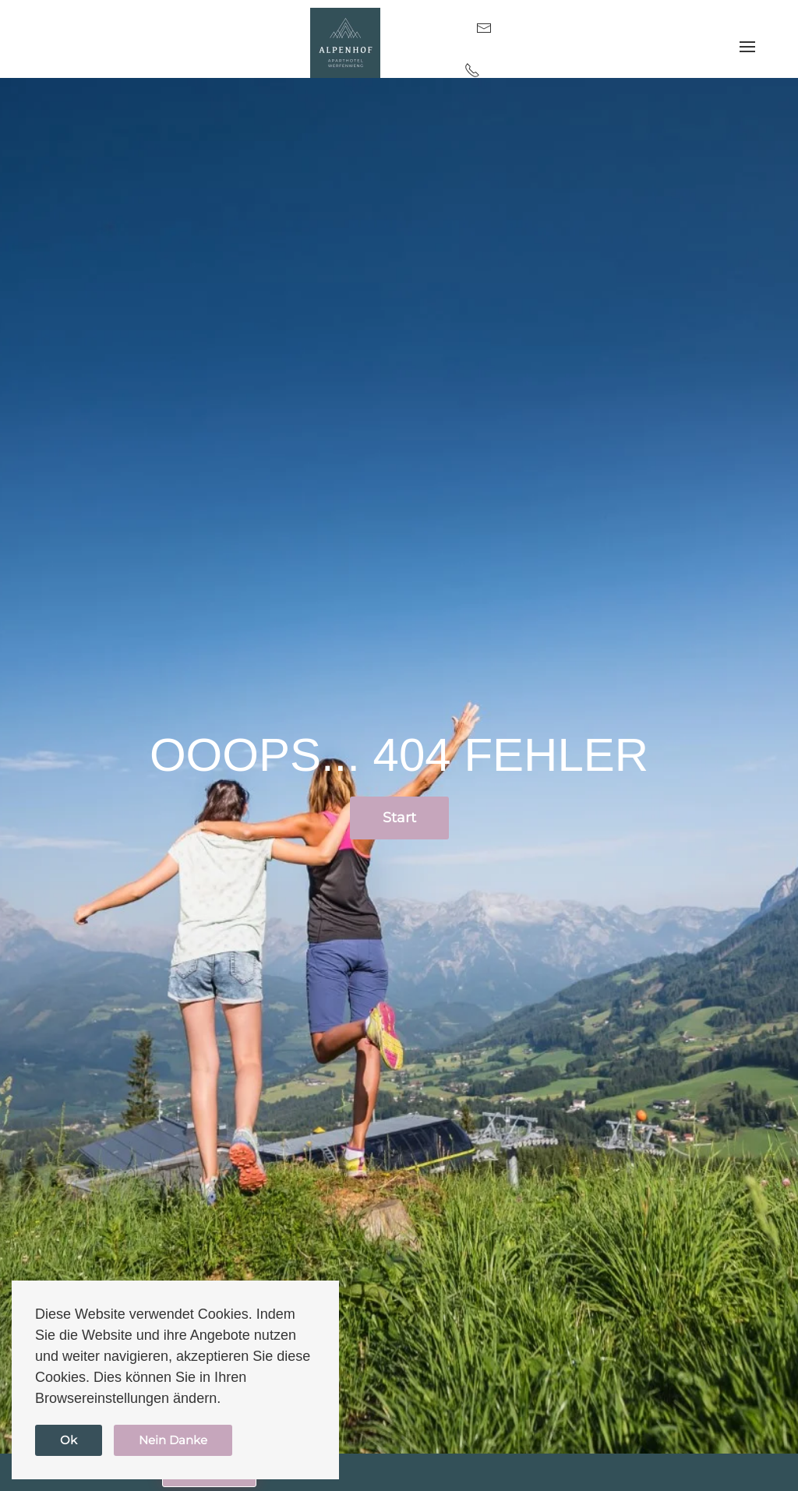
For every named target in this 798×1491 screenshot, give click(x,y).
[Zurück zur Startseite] (345, 43)
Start (399, 817)
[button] (747, 47)
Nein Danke (173, 1440)
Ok (68, 1440)
